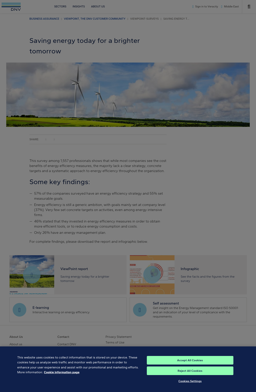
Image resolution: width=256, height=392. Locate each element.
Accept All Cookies (190, 362)
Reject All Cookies (190, 373)
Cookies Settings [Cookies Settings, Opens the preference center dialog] (190, 383)
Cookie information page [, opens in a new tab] (62, 374)
